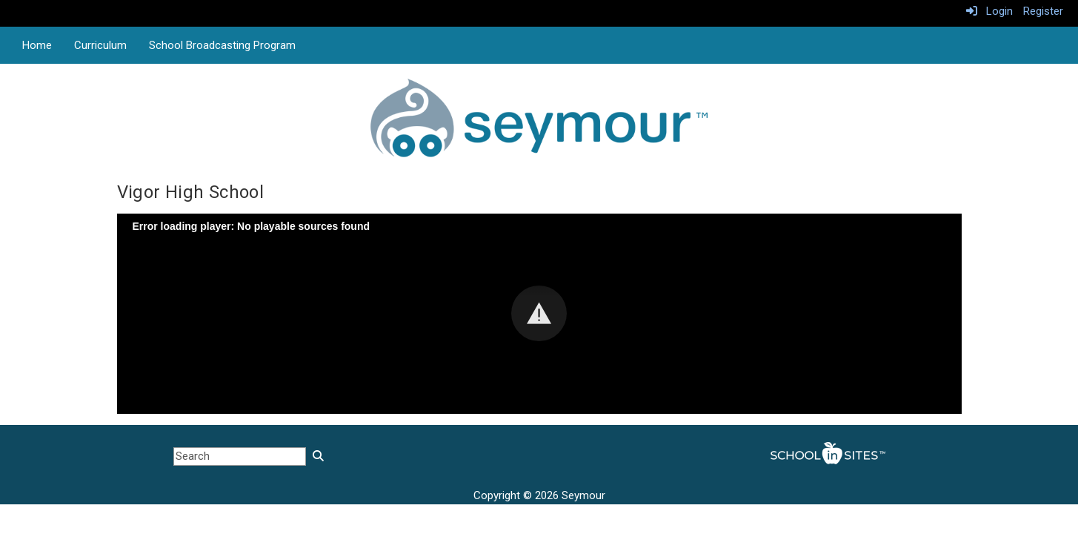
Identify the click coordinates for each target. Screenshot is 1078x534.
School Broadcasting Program (222, 45)
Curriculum (100, 45)
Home (37, 45)
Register (1043, 11)
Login (989, 11)
